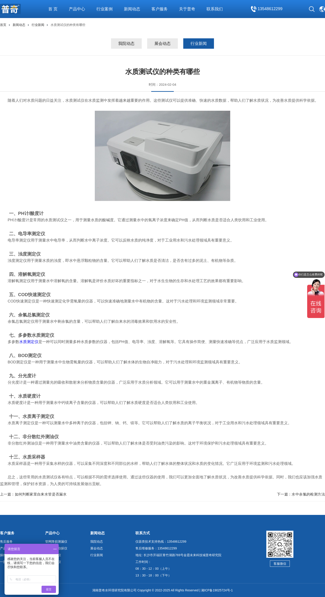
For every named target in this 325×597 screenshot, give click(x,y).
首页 (3, 25)
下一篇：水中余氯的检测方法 (301, 494)
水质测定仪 (28, 342)
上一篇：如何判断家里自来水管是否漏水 (33, 494)
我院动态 (126, 43)
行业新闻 (38, 25)
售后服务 (6, 541)
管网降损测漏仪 (56, 541)
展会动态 (162, 43)
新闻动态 (19, 25)
